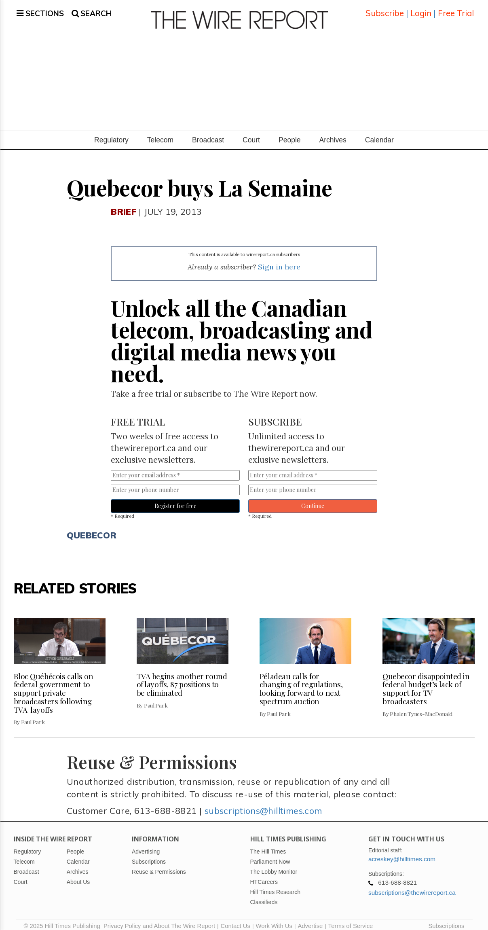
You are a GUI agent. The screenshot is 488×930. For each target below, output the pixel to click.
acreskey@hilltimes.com (401, 852)
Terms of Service (350, 920)
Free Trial (456, 10)
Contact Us (235, 920)
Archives (332, 134)
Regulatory (111, 134)
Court (251, 134)
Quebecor (91, 528)
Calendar (379, 134)
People (290, 134)
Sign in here (279, 260)
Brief (123, 205)
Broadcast (208, 134)
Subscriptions (446, 920)
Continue (312, 500)
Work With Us (274, 920)
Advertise (310, 920)
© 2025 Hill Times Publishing (64, 920)
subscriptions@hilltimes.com (263, 804)
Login (420, 10)
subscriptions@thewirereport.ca (412, 886)
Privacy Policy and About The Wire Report (159, 920)
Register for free (175, 500)
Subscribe (384, 10)
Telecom (160, 134)
